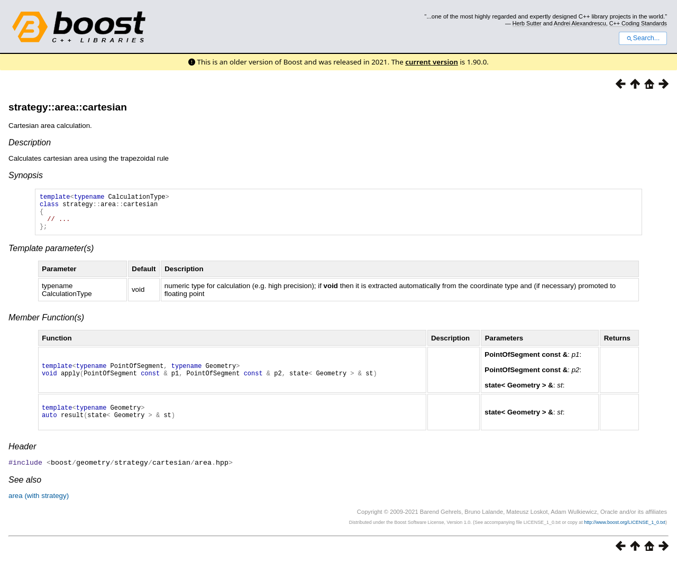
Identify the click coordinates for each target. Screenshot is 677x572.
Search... (643, 38)
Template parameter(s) (51, 256)
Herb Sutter (527, 23)
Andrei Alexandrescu (580, 23)
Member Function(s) (46, 325)
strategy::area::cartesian (67, 107)
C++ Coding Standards (638, 23)
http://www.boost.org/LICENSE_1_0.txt (624, 533)
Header (22, 457)
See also (24, 490)
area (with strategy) (38, 506)
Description (29, 142)
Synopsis (25, 175)
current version (431, 62)
